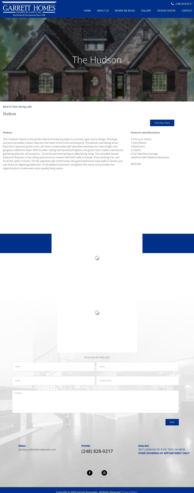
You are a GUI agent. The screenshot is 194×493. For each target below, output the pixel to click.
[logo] (29, 2)
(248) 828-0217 (97, 451)
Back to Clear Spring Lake (17, 106)
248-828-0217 (114, 243)
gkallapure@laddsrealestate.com (37, 449)
